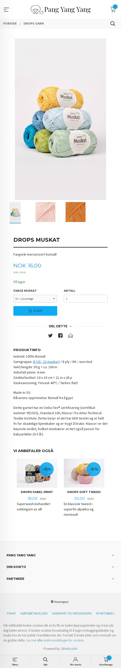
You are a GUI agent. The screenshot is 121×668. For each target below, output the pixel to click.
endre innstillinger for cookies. (64, 640)
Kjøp (35, 311)
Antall (69, 290)
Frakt (11, 613)
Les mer (31, 640)
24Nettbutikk (69, 649)
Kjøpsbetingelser (34, 613)
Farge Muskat (25, 290)
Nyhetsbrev (105, 613)
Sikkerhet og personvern (72, 613)
